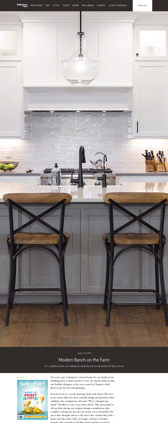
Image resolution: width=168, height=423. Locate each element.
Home (75, 5)
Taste (66, 5)
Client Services (118, 5)
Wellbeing (88, 5)
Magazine (36, 5)
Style (56, 5)
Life (47, 5)
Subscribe (142, 5)
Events (101, 5)
